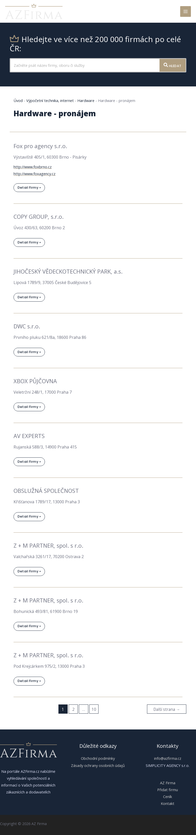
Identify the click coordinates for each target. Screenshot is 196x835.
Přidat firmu (167, 789)
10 (94, 709)
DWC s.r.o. (27, 326)
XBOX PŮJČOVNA (35, 381)
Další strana (166, 709)
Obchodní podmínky (98, 758)
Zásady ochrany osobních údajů (98, 765)
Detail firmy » (29, 188)
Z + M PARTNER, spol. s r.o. (48, 545)
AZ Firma (167, 782)
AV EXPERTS (29, 436)
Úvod (18, 100)
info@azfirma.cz (167, 758)
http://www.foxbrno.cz (33, 166)
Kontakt (167, 803)
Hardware (85, 100)
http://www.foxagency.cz (34, 173)
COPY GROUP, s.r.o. (39, 216)
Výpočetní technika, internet (50, 100)
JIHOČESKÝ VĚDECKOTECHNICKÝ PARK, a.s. (68, 271)
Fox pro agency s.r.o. (40, 146)
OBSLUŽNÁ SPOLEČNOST (46, 490)
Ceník (167, 796)
